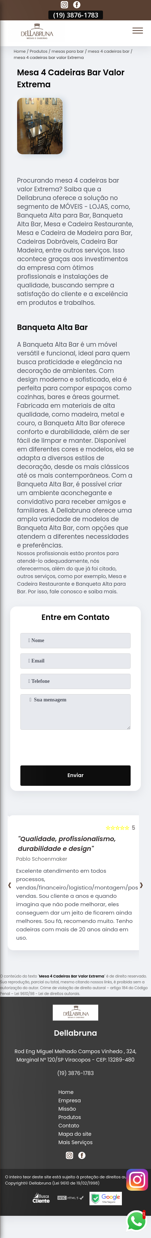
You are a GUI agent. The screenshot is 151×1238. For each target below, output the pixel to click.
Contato (68, 1125)
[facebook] (76, 6)
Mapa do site (74, 1134)
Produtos (69, 1117)
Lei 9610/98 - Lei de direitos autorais (47, 993)
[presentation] (75, 746)
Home (65, 1092)
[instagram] (64, 6)
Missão (67, 1108)
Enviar (75, 775)
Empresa (69, 1100)
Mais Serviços (75, 1142)
